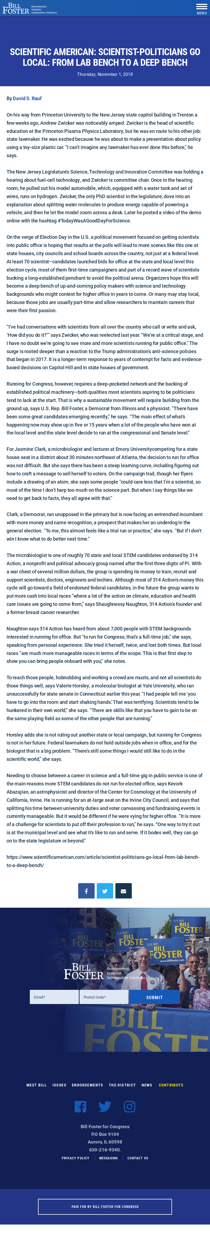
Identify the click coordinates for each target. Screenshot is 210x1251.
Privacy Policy (76, 1162)
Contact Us (137, 1162)
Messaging (108, 1162)
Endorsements (87, 1089)
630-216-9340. (105, 1154)
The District (122, 1089)
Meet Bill (37, 1089)
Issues (59, 1089)
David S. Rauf (27, 98)
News (147, 1089)
